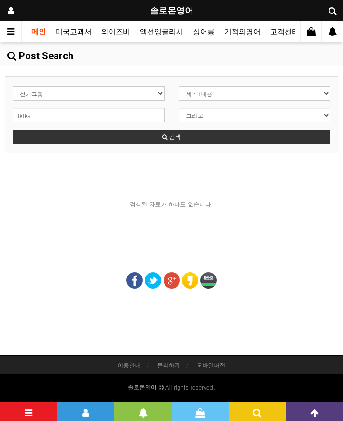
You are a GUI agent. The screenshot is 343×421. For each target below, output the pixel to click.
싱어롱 (204, 31)
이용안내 (128, 365)
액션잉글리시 (161, 31)
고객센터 (284, 31)
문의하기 (168, 365)
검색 (171, 136)
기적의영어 (242, 31)
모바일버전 (211, 365)
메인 (38, 31)
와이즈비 (115, 31)
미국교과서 (73, 31)
